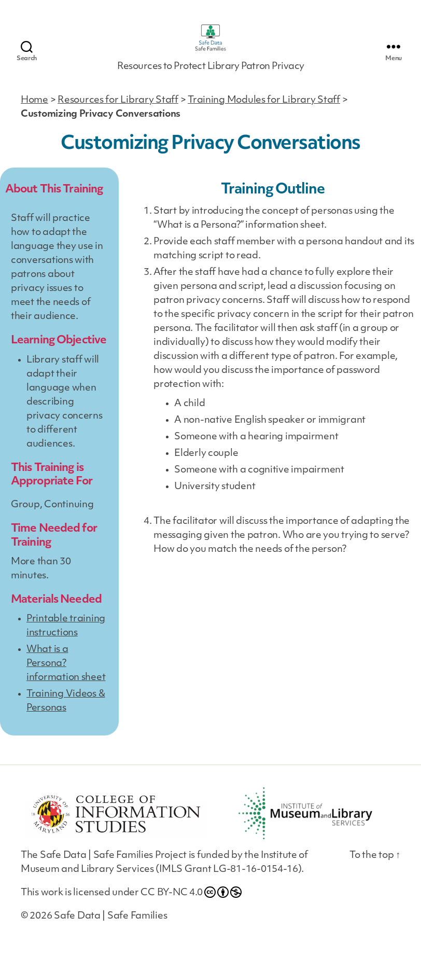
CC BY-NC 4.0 (191, 904)
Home (34, 112)
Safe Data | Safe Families (110, 929)
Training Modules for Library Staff (264, 112)
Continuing (68, 517)
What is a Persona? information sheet (65, 676)
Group (25, 517)
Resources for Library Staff (118, 112)
